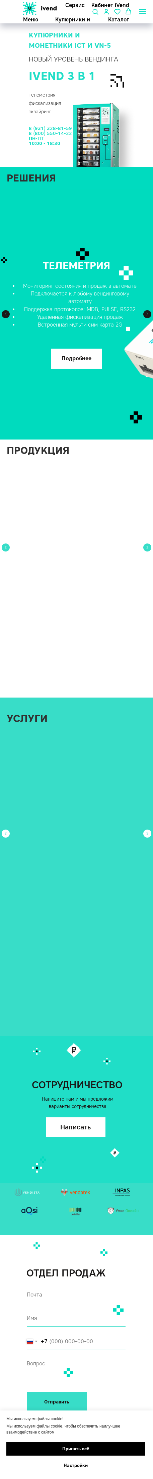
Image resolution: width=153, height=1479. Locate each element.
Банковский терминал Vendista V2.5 (73, 539)
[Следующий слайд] (147, 314)
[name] (76, 1199)
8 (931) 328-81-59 (50, 128)
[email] (76, 1176)
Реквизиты (40, 1377)
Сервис (75, 5)
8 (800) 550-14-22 (50, 133)
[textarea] (76, 1252)
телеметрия (42, 95)
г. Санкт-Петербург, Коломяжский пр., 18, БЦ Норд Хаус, (74, 1366)
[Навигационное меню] (142, 11)
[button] (95, 11)
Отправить (57, 1283)
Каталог (118, 19)
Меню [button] (30, 19)
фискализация (45, 103)
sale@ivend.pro (44, 1405)
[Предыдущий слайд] (6, 314)
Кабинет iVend (110, 5)
